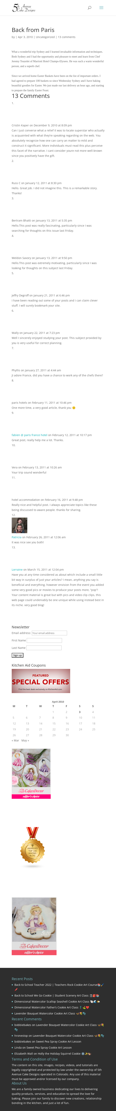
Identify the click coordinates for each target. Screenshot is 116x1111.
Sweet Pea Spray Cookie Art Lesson (58, 1041)
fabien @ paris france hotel (29, 435)
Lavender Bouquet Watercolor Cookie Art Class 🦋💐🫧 (50, 1013)
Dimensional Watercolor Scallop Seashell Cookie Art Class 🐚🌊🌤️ (57, 1001)
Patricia (16, 537)
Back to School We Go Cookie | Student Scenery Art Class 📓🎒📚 (56, 995)
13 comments (66, 37)
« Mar (15, 740)
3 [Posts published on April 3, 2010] (80, 712)
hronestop (21, 1035)
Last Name (19, 648)
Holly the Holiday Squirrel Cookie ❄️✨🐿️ (64, 1053)
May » (25, 740)
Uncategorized (45, 37)
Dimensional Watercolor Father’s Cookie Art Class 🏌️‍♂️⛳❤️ (51, 1007)
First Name (19, 640)
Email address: (22, 633)
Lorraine (17, 569)
